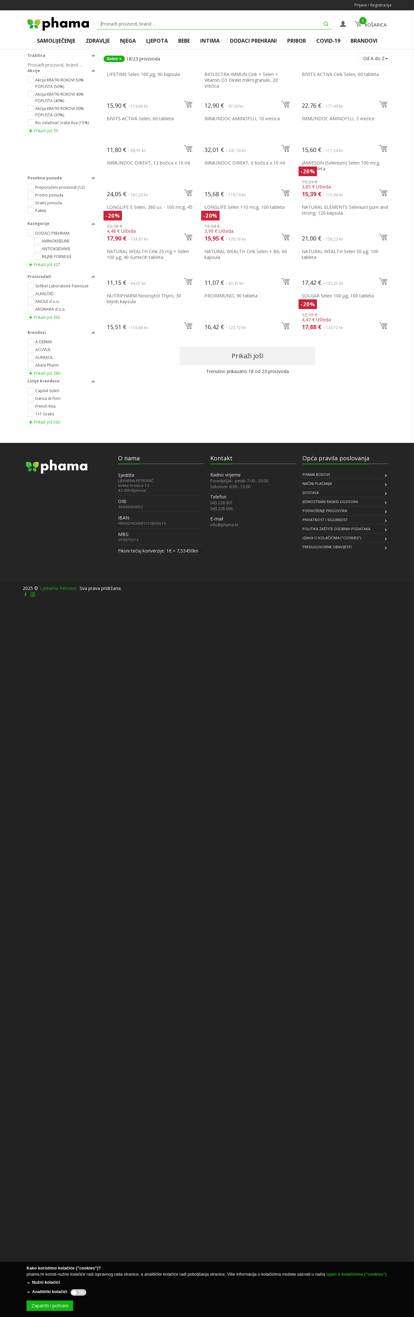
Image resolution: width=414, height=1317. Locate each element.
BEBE (184, 40)
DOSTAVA (310, 1207)
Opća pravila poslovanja (335, 1173)
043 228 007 (221, 1217)
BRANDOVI (364, 40)
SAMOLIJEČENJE (56, 40)
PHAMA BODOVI (316, 1189)
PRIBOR (296, 40)
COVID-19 (328, 40)
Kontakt (221, 1173)
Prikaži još (43, 139)
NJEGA (128, 40)
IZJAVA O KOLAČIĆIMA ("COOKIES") (331, 1252)
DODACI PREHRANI (253, 40)
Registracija (380, 5)
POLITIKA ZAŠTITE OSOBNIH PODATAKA (336, 1243)
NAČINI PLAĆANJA (317, 1198)
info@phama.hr (224, 1239)
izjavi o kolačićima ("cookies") (356, 1274)
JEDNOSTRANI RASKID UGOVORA (330, 1216)
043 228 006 (221, 1223)
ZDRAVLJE (98, 40)
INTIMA (210, 40)
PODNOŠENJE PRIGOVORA (324, 1225)
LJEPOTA (157, 40)
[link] (42, 1239)
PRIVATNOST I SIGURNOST (325, 1234)
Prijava (360, 5)
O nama (129, 1173)
